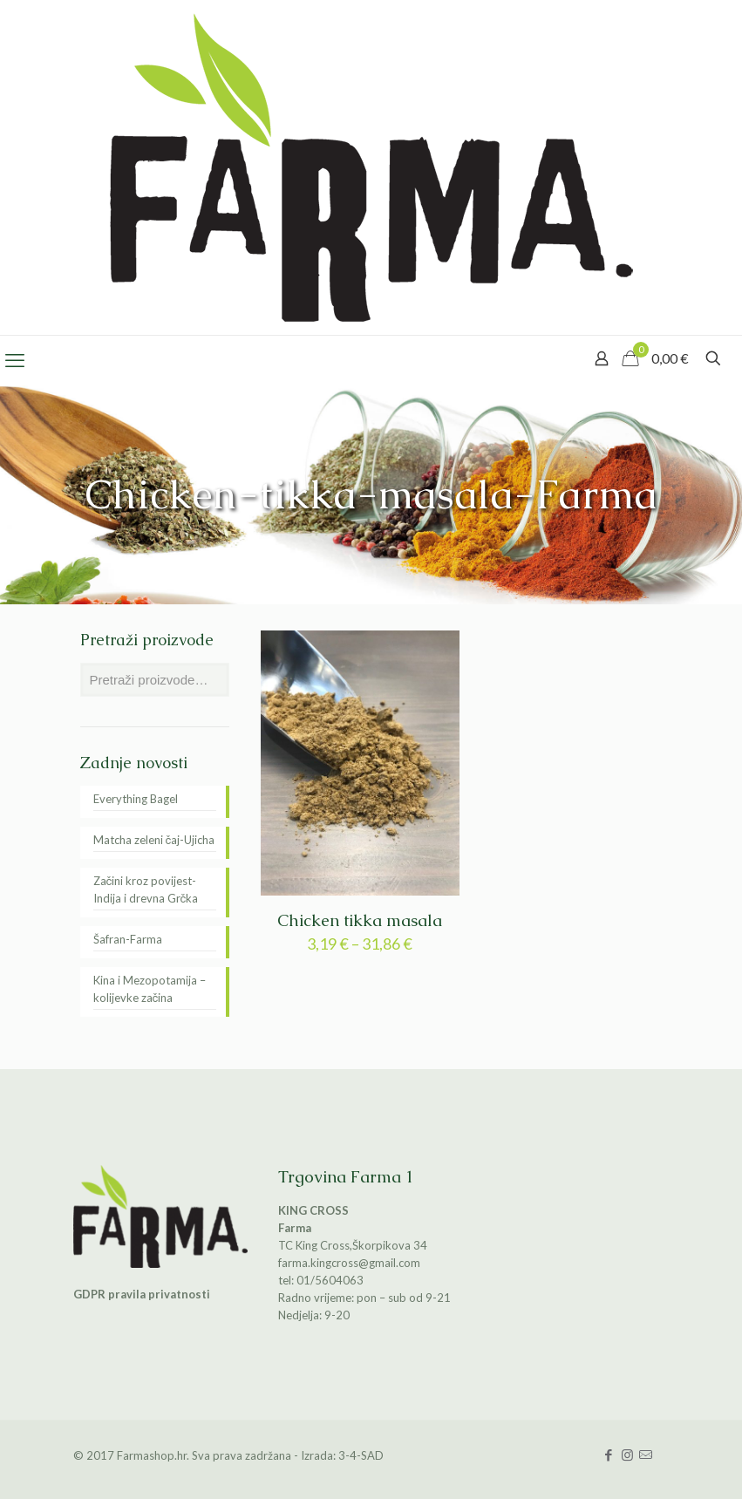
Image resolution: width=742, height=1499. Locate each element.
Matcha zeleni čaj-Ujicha (154, 840)
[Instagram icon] (627, 1454)
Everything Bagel (135, 799)
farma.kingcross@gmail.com (349, 1263)
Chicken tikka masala (359, 920)
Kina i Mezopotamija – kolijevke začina (149, 989)
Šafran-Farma (127, 939)
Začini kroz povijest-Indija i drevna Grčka (146, 889)
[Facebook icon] (609, 1454)
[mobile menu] (15, 360)
